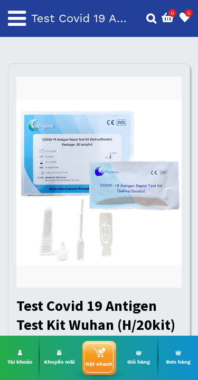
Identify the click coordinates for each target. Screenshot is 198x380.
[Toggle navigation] (17, 18)
